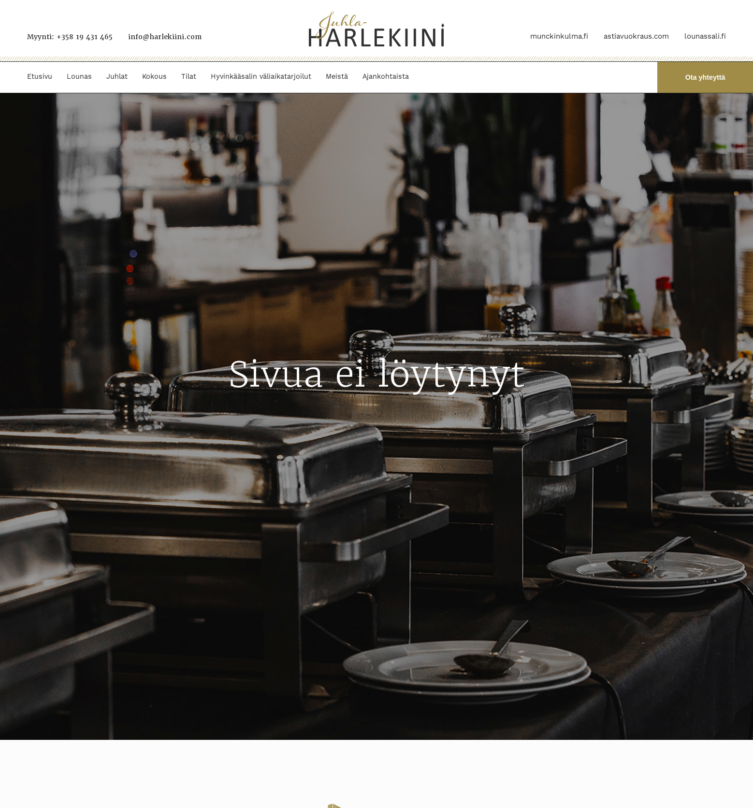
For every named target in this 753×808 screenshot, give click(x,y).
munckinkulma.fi (559, 36)
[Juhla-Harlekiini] (376, 30)
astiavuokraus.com (636, 36)
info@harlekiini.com (165, 36)
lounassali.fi (705, 36)
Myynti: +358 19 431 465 (70, 36)
